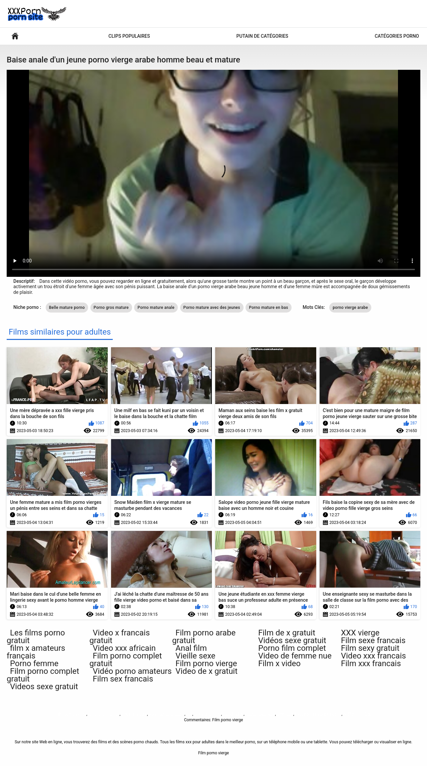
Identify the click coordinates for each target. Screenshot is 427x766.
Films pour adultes (15, 36)
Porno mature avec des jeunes (211, 307)
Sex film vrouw (134, 714)
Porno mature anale (155, 307)
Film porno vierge (71, 714)
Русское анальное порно (318, 714)
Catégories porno (397, 36)
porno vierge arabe (350, 307)
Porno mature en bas (268, 307)
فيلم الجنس (233, 714)
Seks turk (285, 714)
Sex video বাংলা (207, 714)
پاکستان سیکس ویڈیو (166, 714)
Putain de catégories (263, 36)
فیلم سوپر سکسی (260, 714)
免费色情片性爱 (357, 714)
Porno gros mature (111, 307)
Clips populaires (129, 36)
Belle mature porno (67, 307)
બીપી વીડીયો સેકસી (103, 714)
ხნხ (189, 714)
